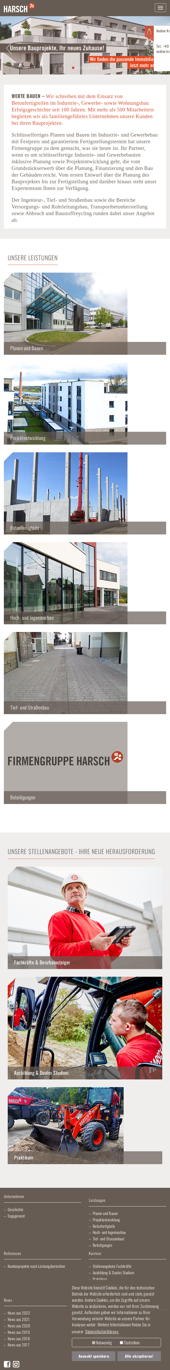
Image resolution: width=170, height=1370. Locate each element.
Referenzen (12, 1253)
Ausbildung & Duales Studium (41, 1072)
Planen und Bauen (105, 1213)
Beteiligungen (102, 1245)
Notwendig (102, 1342)
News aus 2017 (19, 1344)
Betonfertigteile (104, 1226)
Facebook (7, 1364)
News (8, 1300)
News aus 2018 (19, 1338)
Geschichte (15, 1209)
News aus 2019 (19, 1332)
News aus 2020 (19, 1325)
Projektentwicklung (106, 1219)
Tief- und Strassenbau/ (109, 1238)
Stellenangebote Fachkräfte (112, 1266)
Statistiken (130, 1342)
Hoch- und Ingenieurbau (109, 1232)
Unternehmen (14, 1196)
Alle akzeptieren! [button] (139, 1356)
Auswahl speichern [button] (94, 1356)
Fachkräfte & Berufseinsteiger (42, 962)
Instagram (16, 1364)
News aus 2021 (19, 1319)
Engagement (16, 1216)
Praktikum (23, 1157)
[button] (8, 45)
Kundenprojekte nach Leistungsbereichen (36, 1266)
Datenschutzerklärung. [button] (102, 1331)
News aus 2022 (19, 1313)
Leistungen (97, 1200)
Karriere (95, 1253)
